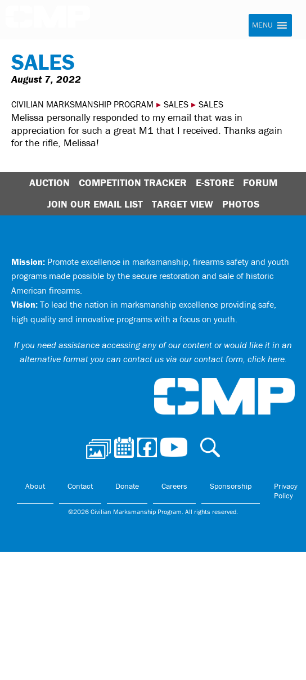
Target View (182, 203)
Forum (260, 182)
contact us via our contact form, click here (204, 358)
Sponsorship (230, 486)
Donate (127, 486)
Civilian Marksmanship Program (48, 20)
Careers (174, 486)
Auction (49, 182)
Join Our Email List (95, 203)
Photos (240, 203)
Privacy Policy (286, 491)
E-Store (215, 182)
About (35, 486)
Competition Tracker (133, 182)
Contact (80, 486)
